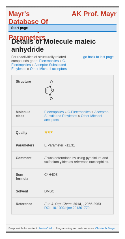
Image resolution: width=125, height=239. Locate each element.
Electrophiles (49, 61)
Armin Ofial (45, 228)
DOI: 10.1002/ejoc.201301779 (67, 208)
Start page (19, 28)
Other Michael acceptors (48, 69)
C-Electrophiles (79, 112)
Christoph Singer (105, 228)
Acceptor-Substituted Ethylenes (76, 114)
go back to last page (98, 57)
